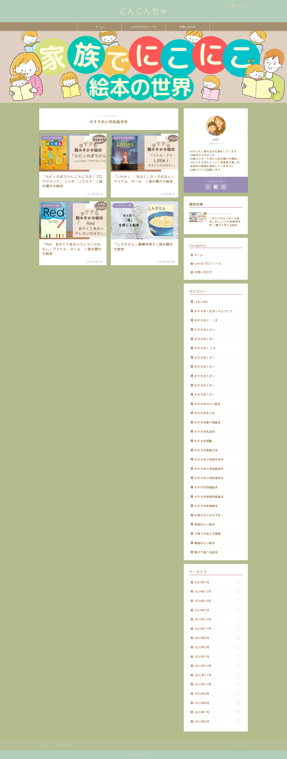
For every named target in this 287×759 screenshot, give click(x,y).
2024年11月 (217, 591)
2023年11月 (217, 629)
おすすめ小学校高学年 (209, 478)
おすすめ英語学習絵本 (209, 497)
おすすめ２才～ (204, 367)
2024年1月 (217, 610)
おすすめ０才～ (204, 339)
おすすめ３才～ (204, 376)
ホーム (99, 27)
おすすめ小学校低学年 (209, 469)
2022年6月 (217, 721)
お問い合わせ (187, 27)
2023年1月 (217, 656)
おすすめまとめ (204, 413)
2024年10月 (217, 601)
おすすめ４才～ (204, 385)
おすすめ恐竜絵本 (206, 487)
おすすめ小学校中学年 (209, 459)
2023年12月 (217, 619)
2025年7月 (217, 582)
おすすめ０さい (204, 330)
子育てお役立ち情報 (207, 534)
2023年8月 (217, 638)
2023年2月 (217, 647)
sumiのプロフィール (143, 27)
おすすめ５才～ (204, 395)
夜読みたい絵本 (204, 524)
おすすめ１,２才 (205, 348)
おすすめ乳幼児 (204, 432)
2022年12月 (217, 666)
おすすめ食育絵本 (206, 506)
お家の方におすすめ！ (209, 515)
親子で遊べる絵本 (206, 552)
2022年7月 (217, 712)
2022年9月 (217, 694)
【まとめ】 (201, 302)
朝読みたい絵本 (204, 543)
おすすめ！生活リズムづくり (213, 311)
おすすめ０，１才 (206, 320)
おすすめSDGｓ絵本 (207, 404)
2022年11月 (217, 675)
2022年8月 (217, 703)
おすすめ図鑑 (203, 441)
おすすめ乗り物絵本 (207, 422)
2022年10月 (217, 684)
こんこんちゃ (143, 11)
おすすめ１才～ (204, 358)
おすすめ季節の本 (206, 450)
